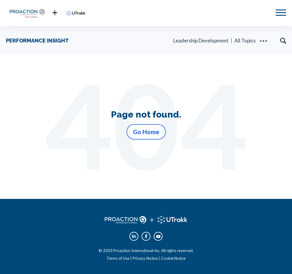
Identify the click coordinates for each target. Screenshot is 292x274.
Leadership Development (200, 40)
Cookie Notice (173, 258)
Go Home (146, 131)
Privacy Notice (145, 258)
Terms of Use (118, 258)
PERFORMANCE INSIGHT (37, 40)
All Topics (245, 40)
